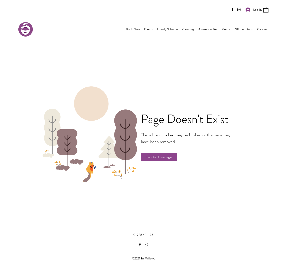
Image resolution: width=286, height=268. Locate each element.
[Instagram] (239, 9)
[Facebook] (232, 9)
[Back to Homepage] (159, 157)
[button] (265, 9)
